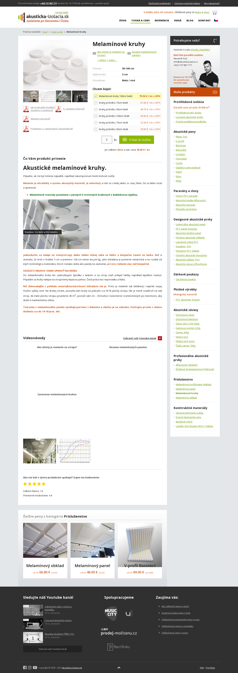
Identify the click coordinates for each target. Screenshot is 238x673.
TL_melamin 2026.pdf (73, 108)
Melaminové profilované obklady (193, 384)
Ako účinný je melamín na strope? (111, 53)
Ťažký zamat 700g (186, 345)
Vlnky (178, 180)
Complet (180, 154)
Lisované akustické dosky (189, 117)
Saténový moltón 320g (188, 328)
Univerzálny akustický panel (190, 224)
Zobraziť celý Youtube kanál (142, 338)
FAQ (202, 667)
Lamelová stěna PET (187, 242)
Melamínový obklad (186, 397)
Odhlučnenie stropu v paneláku (176, 626)
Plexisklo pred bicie (186, 209)
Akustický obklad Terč (188, 259)
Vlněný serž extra (185, 341)
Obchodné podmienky (159, 3)
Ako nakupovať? (212, 3)
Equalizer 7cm (183, 246)
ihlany (199, 12)
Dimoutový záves (185, 314)
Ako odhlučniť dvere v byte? (174, 606)
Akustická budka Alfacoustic (191, 200)
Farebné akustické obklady (190, 237)
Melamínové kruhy (187, 393)
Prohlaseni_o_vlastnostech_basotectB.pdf (52, 128)
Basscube (181, 149)
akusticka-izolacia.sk (72, 667)
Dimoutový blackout (187, 319)
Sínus (178, 176)
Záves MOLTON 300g (187, 323)
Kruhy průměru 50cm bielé (127, 109)
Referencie (162, 20)
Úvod (122, 20)
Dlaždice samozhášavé (188, 167)
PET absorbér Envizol (187, 299)
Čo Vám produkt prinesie (44, 158)
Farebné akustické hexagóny (191, 255)
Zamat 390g (182, 332)
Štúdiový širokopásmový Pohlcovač (195, 369)
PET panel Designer (187, 228)
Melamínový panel (185, 388)
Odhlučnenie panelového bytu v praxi (179, 619)
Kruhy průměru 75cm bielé (127, 102)
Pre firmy (210, 667)
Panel (179, 171)
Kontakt (204, 20)
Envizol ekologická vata (188, 417)
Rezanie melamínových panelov (144, 53)
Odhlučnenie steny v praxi (173, 632)
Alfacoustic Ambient (187, 364)
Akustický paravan (185, 204)
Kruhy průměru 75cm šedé (127, 122)
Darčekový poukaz (186, 279)
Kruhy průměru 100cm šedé (127, 116)
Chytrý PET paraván (187, 195)
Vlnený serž (182, 336)
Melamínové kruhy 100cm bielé (127, 96)
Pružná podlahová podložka (191, 121)
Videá (177, 20)
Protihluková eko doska (188, 112)
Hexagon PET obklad (187, 250)
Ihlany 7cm (181, 136)
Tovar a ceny (140, 20)
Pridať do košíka (136, 139)
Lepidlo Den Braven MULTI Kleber (194, 426)
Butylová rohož (184, 421)
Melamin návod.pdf (40, 118)
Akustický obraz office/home (191, 264)
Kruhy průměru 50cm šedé (127, 129)
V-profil (180, 141)
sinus (207, 12)
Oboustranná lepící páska (189, 412)
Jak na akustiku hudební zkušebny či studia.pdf (43, 109)
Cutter (179, 163)
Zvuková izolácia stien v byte (174, 612)
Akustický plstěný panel (188, 233)
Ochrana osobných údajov (187, 3)
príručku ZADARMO (200, 49)
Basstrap (181, 145)
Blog (189, 20)
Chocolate (181, 158)
